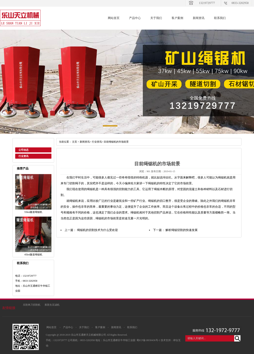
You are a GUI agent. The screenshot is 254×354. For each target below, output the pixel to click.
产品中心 (135, 18)
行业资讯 (24, 156)
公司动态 (24, 149)
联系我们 (220, 18)
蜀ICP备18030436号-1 (149, 340)
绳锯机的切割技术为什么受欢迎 (97, 230)
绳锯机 (167, 177)
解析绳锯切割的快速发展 (182, 230)
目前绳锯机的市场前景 (116, 141)
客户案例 (177, 18)
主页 (74, 141)
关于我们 (156, 18)
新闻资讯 (198, 18)
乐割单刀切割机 (31, 304)
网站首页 (114, 18)
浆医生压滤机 (52, 304)
